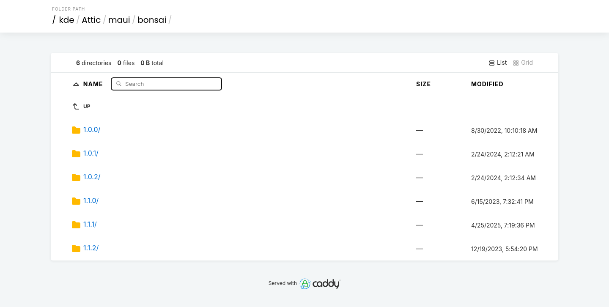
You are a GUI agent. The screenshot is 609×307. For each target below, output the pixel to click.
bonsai (151, 20)
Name (94, 83)
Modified (487, 84)
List (497, 62)
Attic (91, 20)
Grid (523, 62)
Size (423, 84)
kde (66, 20)
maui (119, 20)
